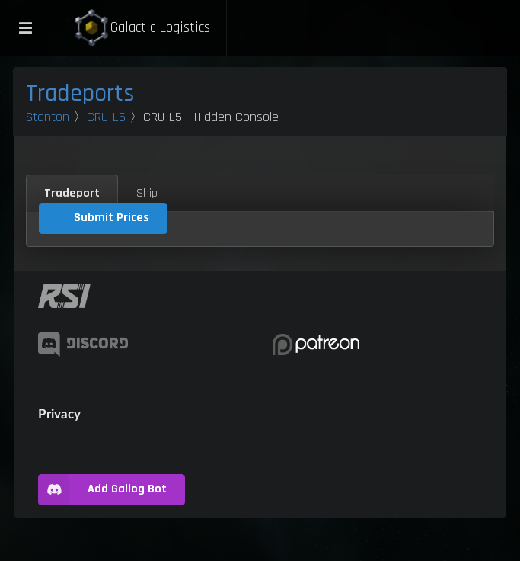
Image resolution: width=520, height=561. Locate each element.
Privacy (59, 414)
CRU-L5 (106, 117)
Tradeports (80, 93)
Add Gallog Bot (102, 489)
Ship (147, 193)
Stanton (47, 117)
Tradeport (72, 193)
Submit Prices (111, 218)
